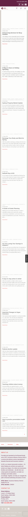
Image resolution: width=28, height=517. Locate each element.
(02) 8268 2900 (23, 1)
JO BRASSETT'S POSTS (10, 63)
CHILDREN (21, 28)
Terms (19, 512)
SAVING (3, 63)
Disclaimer (13, 515)
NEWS (3, 169)
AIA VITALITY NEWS (5, 134)
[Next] (24, 434)
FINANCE (8, 28)
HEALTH (11, 134)
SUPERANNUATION (5, 308)
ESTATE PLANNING (14, 204)
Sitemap (8, 515)
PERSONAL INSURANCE (14, 308)
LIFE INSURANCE (10, 99)
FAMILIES (4, 28)
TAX (13, 344)
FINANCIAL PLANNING (14, 28)
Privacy (2, 515)
